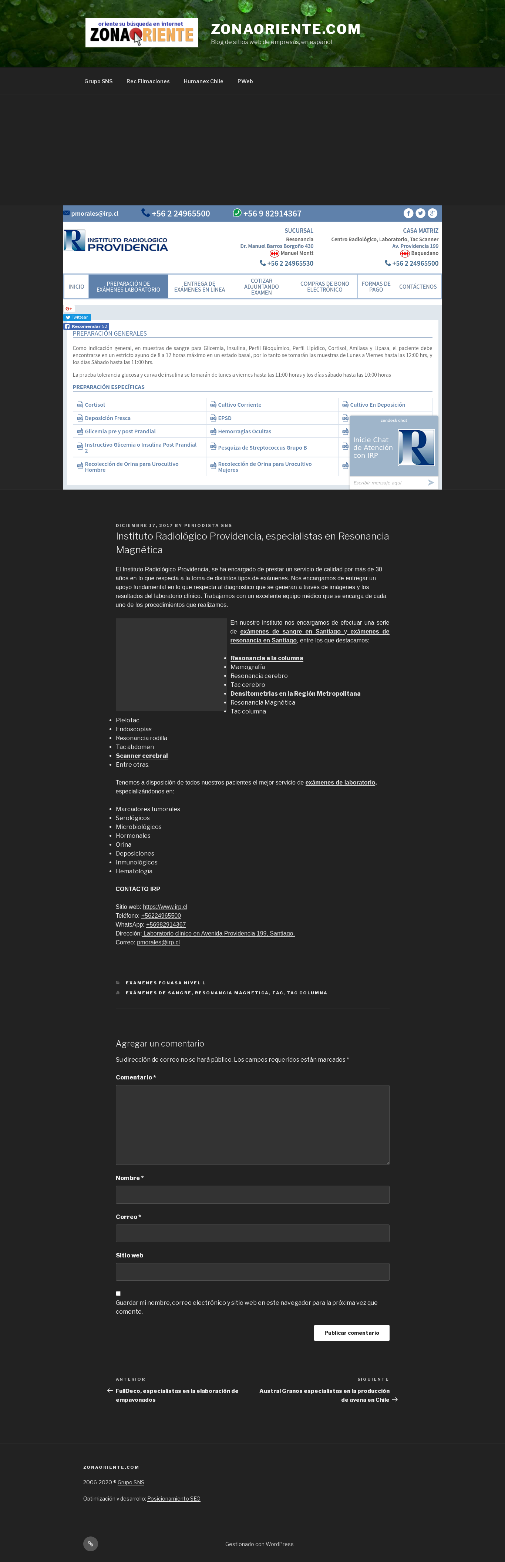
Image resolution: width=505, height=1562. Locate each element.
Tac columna (307, 992)
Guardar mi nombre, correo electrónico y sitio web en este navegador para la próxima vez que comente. (247, 1307)
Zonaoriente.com (286, 29)
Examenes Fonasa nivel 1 (166, 982)
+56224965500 (161, 916)
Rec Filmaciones (148, 81)
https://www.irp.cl (165, 907)
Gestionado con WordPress (259, 1544)
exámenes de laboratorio (341, 782)
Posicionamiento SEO (174, 1498)
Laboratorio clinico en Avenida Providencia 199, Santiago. (218, 933)
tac (277, 992)
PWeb (245, 81)
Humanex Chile (203, 81)
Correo (128, 1216)
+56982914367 (166, 924)
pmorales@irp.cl (158, 942)
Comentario (136, 1077)
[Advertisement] (253, 150)
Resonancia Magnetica (232, 992)
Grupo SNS (98, 81)
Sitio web (129, 1255)
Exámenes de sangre (159, 992)
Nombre (130, 1178)
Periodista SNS (208, 525)
